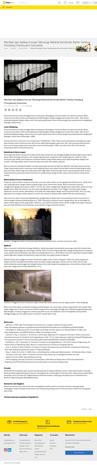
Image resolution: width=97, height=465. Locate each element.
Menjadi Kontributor (40, 451)
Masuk (86, 3)
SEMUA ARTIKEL (23, 48)
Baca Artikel (38, 440)
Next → (91, 409)
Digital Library (23, 451)
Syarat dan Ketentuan (25, 449)
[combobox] (37, 2)
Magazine (13, 48)
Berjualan (52, 443)
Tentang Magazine (40, 443)
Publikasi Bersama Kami (40, 456)
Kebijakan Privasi (24, 446)
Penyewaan (53, 446)
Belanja (52, 440)
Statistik (37, 449)
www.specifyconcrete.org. (33, 357)
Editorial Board (39, 446)
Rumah (6, 48)
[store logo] (10, 2)
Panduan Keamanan (25, 443)
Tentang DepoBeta (24, 440)
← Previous (84, 409)
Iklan (51, 449)
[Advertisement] (48, 23)
